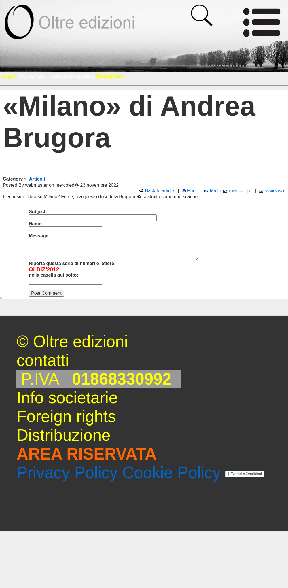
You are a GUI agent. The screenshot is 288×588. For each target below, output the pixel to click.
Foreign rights (66, 416)
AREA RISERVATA (86, 454)
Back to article (159, 190)
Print (192, 190)
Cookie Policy (171, 473)
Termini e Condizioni (246, 473)
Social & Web (274, 191)
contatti (42, 360)
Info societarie (67, 398)
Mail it (216, 190)
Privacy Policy (67, 473)
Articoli (37, 179)
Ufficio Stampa (240, 191)
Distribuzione (63, 435)
